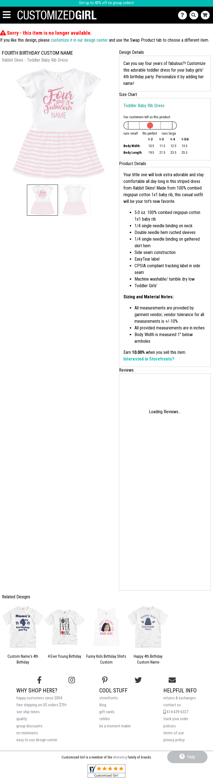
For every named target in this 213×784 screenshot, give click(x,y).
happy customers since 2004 (39, 698)
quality (21, 719)
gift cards (107, 712)
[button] (42, 200)
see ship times (28, 712)
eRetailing (120, 757)
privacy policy (174, 740)
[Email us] (172, 680)
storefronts (108, 698)
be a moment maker (115, 726)
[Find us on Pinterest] (105, 680)
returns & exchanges (179, 698)
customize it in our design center (79, 40)
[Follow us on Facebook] (39, 680)
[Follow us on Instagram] (72, 680)
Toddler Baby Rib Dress (143, 105)
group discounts (29, 726)
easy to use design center (36, 740)
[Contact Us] (183, 15)
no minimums (27, 733)
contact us (172, 705)
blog (102, 705)
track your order (175, 719)
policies (169, 726)
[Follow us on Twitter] (138, 680)
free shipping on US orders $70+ (41, 705)
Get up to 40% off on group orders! (106, 3)
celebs (104, 719)
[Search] (195, 15)
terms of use (173, 733)
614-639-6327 (175, 712)
